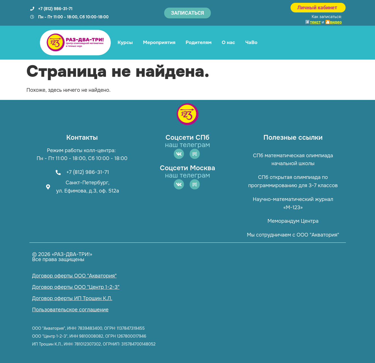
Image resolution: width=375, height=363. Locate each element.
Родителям (199, 42)
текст (315, 22)
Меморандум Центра (292, 221)
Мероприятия (159, 42)
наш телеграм (187, 145)
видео (336, 22)
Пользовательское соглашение (70, 310)
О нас (228, 42)
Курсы (125, 42)
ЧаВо (251, 42)
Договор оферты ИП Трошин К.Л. (72, 298)
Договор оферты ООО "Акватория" (74, 276)
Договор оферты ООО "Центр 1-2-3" (76, 287)
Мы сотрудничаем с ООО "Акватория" (293, 235)
